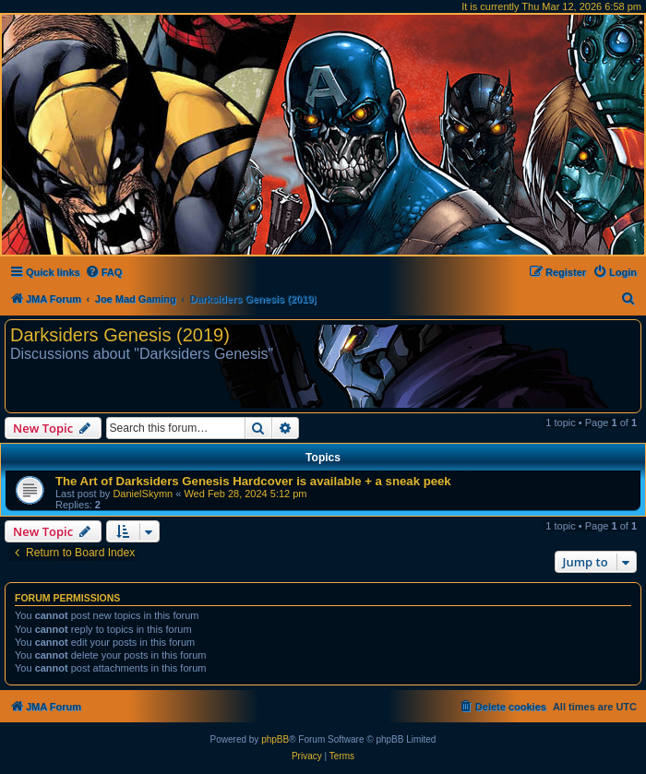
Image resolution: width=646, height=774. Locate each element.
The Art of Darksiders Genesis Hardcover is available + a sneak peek (253, 481)
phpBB (275, 739)
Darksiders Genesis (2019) (120, 335)
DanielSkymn (143, 493)
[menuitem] (104, 272)
